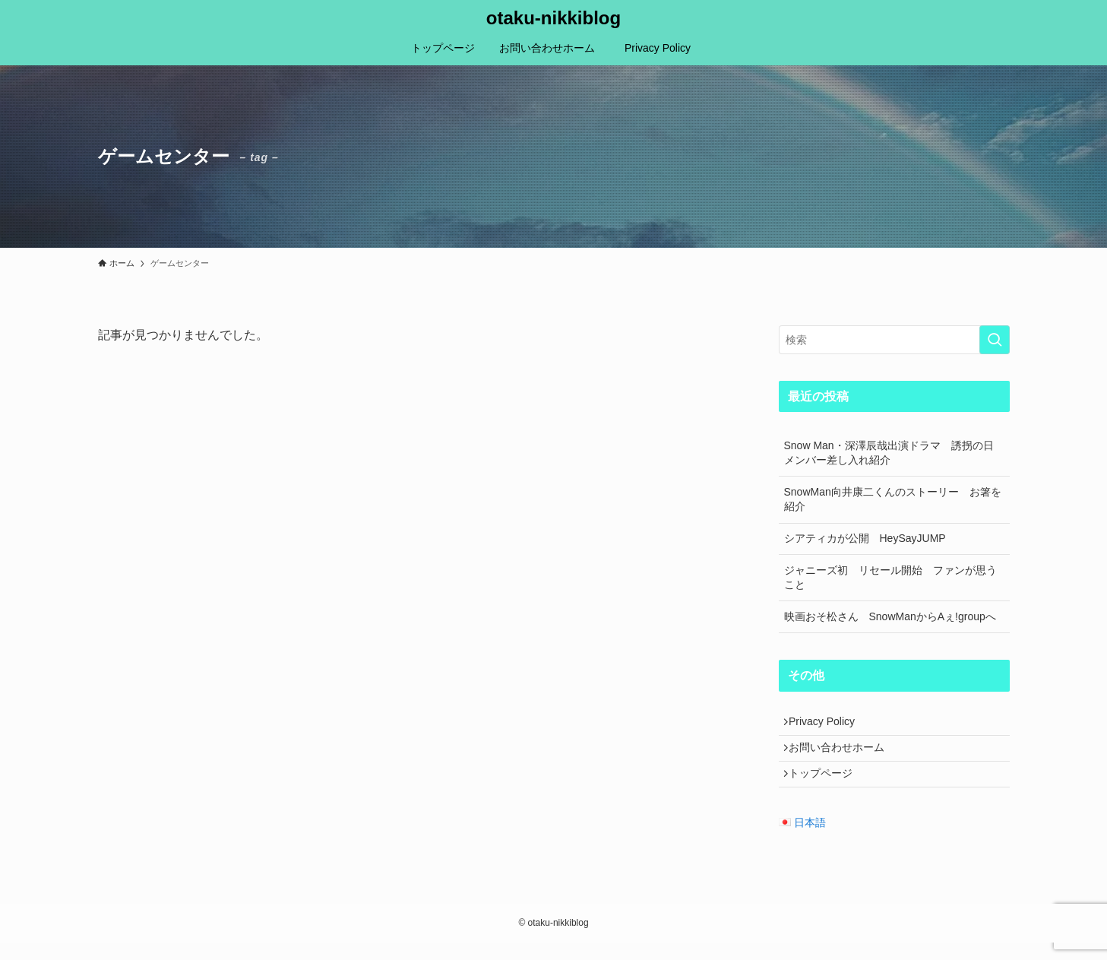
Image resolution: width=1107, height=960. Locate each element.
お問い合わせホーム (842, 756)
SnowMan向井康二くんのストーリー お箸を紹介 (892, 499)
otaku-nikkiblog (553, 18)
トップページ (827, 787)
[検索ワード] (894, 339)
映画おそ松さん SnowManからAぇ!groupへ (890, 616)
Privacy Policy (833, 724)
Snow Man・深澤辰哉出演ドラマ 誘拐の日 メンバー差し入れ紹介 (894, 453)
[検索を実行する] (994, 339)
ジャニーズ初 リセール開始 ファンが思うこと (890, 577)
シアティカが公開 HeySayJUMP (865, 538)
